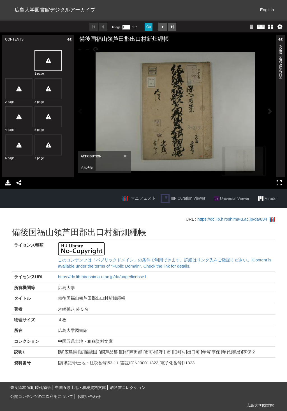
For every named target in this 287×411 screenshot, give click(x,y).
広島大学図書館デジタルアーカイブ (55, 10)
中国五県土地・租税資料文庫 (80, 387)
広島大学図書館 (260, 405)
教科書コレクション (127, 387)
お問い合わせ (89, 396)
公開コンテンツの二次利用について (41, 396)
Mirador (268, 198)
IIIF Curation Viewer (183, 198)
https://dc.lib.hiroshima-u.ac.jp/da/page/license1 (102, 276)
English (267, 9)
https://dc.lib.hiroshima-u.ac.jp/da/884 (232, 219)
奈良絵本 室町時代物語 (30, 387)
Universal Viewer (231, 198)
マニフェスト (143, 198)
